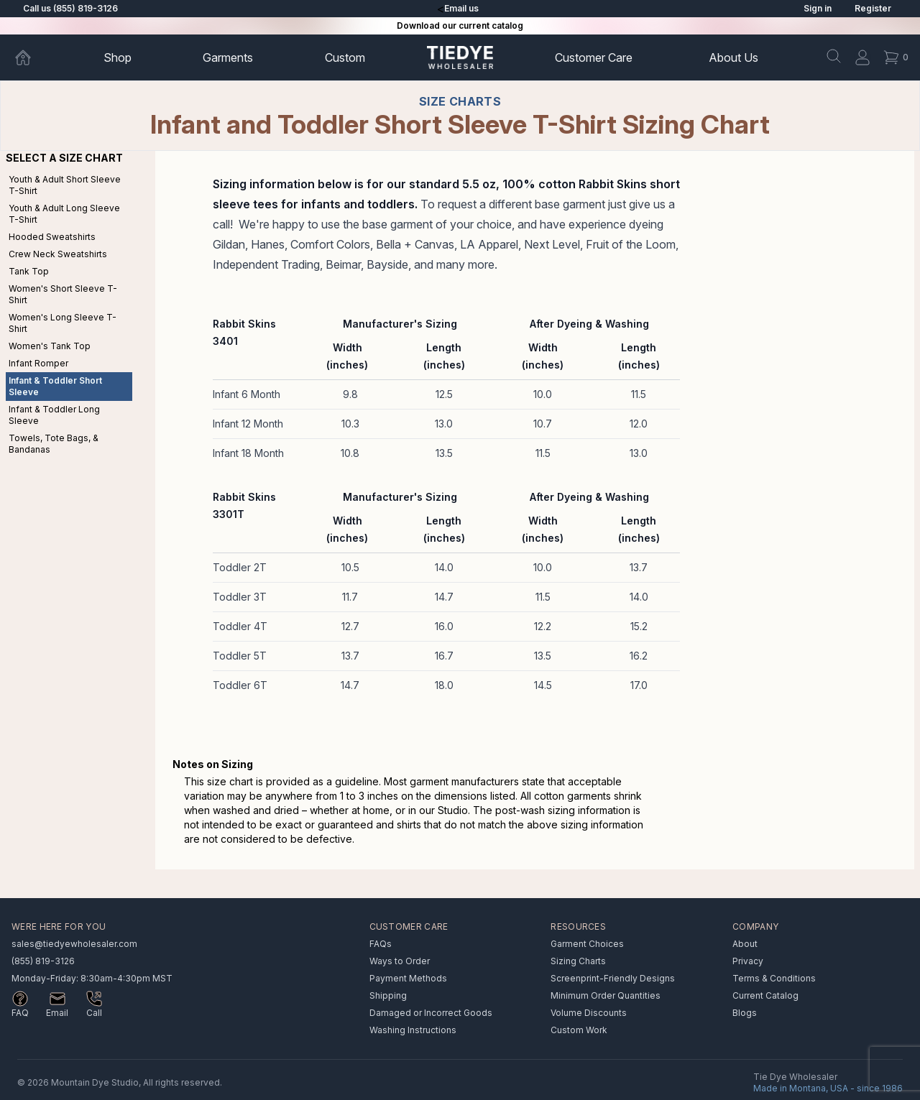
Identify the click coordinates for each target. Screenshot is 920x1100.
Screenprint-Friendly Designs (613, 978)
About (733, 57)
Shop (118, 57)
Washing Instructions (412, 1030)
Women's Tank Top (50, 346)
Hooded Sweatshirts (52, 236)
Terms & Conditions (774, 978)
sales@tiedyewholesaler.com (74, 943)
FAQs (380, 943)
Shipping (388, 995)
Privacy (747, 961)
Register (873, 8)
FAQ (20, 1012)
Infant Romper (38, 363)
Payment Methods (408, 978)
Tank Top (29, 271)
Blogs (744, 1012)
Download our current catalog (460, 25)
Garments (228, 57)
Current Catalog (765, 995)
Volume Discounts (589, 1012)
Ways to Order (399, 961)
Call (94, 1012)
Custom (345, 57)
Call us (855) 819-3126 (70, 8)
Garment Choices (587, 943)
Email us (461, 8)
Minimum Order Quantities (606, 995)
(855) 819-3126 (43, 961)
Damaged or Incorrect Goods (430, 1012)
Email (57, 1012)
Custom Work (579, 1030)
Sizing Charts (578, 961)
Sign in (818, 8)
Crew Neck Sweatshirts (58, 254)
